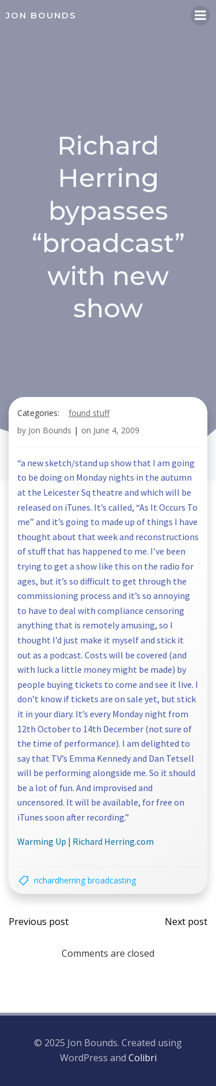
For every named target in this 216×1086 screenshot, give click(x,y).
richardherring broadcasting (85, 880)
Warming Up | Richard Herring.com (85, 841)
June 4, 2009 (116, 430)
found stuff (89, 412)
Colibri (142, 1057)
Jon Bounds (49, 430)
